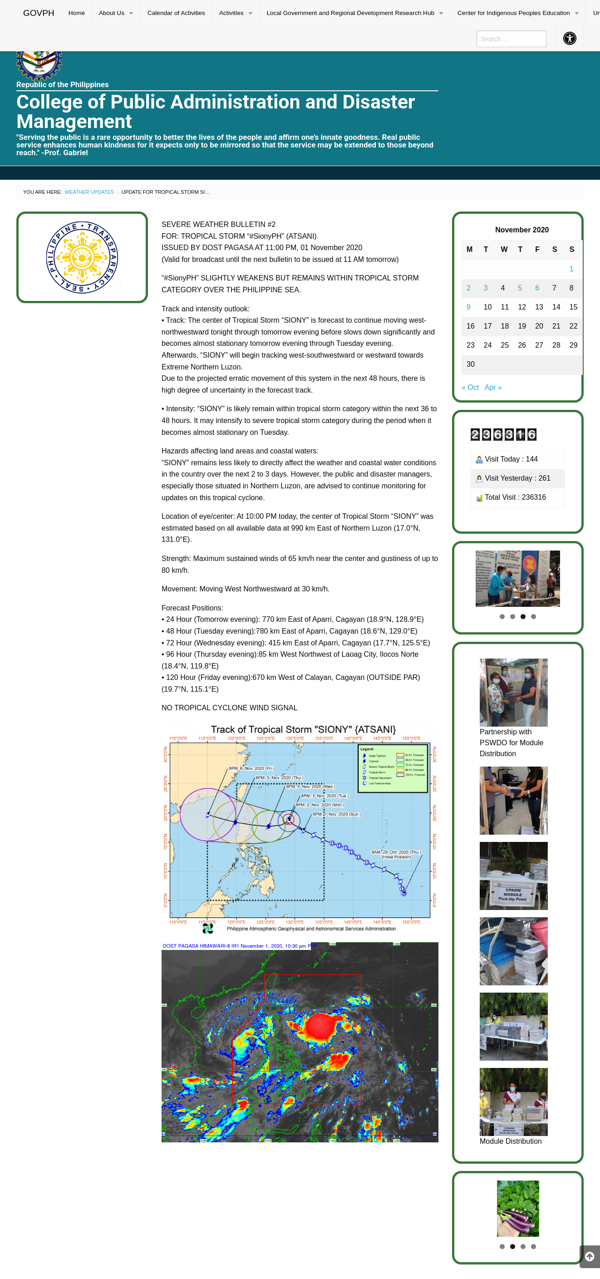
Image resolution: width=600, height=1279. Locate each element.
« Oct (470, 387)
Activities (231, 13)
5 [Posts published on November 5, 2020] (520, 288)
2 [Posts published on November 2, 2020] (469, 288)
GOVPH (38, 13)
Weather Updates (89, 192)
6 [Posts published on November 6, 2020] (537, 288)
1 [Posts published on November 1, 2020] (572, 269)
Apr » (493, 387)
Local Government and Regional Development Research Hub (351, 13)
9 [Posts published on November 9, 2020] (469, 307)
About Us (111, 13)
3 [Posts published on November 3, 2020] (486, 288)
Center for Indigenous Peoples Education (513, 13)
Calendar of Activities (176, 13)
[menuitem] (39, 13)
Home (77, 13)
